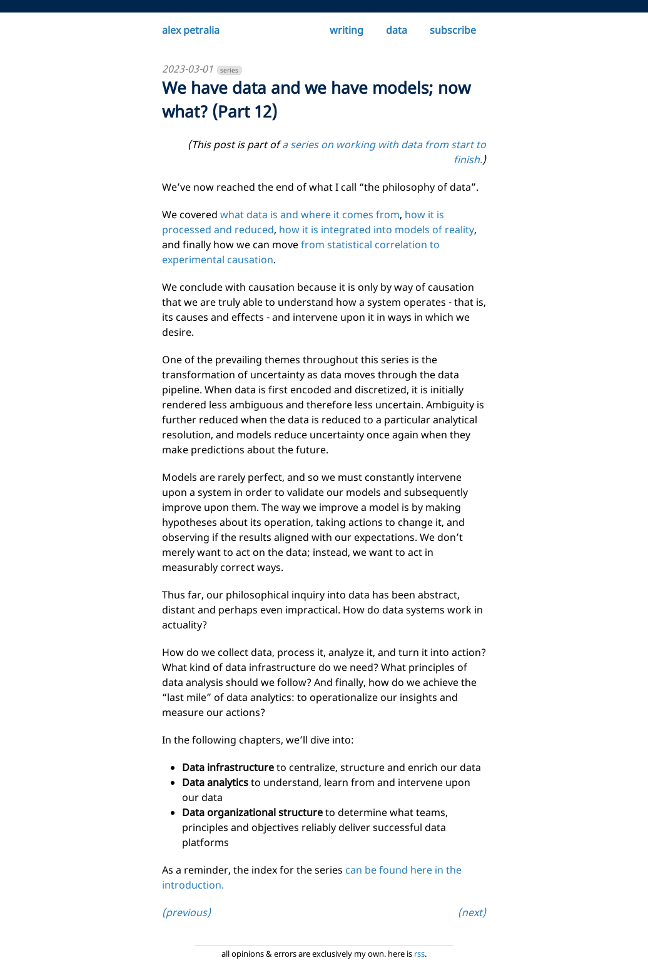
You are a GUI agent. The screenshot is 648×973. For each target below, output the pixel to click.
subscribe (453, 30)
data (396, 30)
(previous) (186, 912)
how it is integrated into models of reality (376, 229)
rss (419, 953)
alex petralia (191, 30)
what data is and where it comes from (310, 214)
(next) (472, 912)
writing (346, 30)
